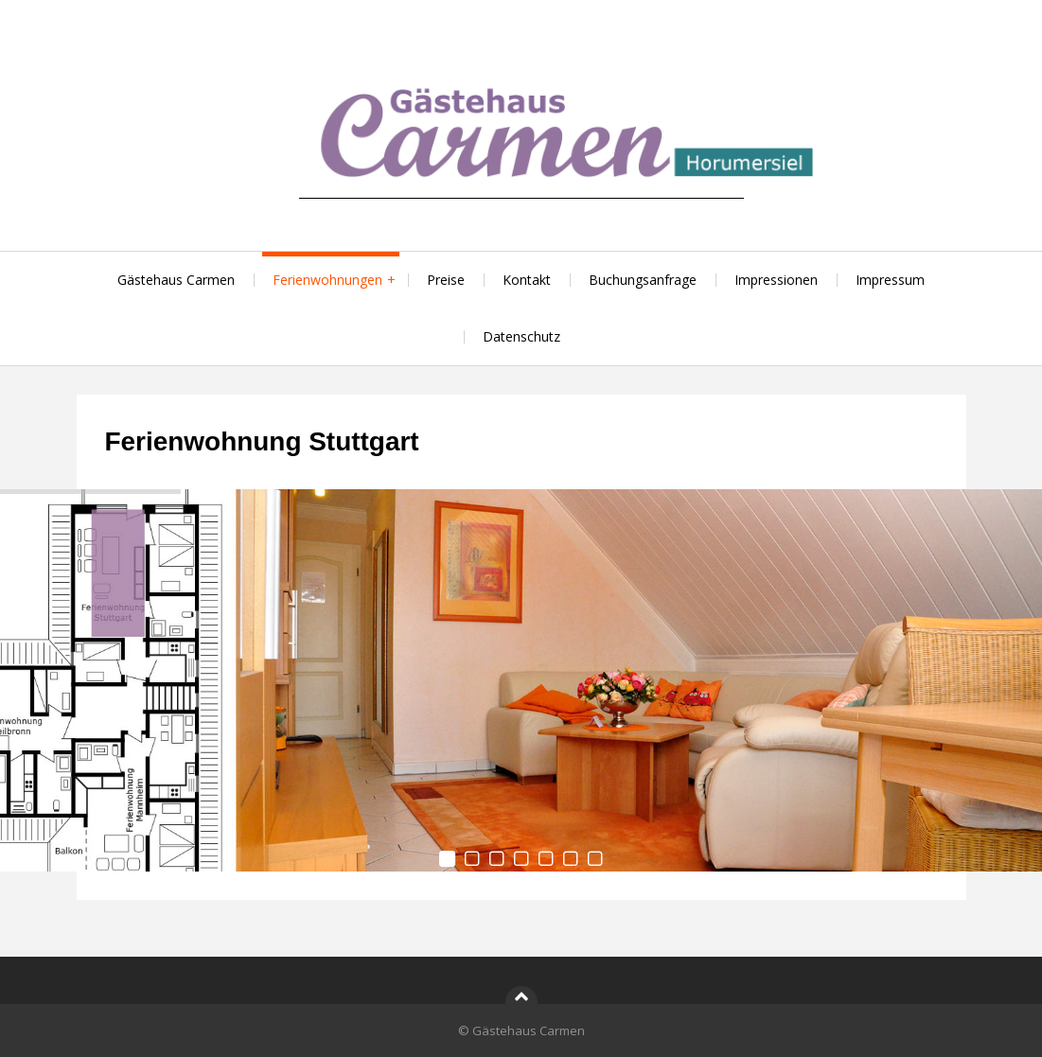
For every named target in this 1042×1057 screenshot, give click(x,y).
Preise (446, 280)
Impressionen (776, 280)
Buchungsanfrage (643, 280)
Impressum (890, 280)
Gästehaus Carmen (176, 280)
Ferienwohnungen (327, 280)
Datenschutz (521, 336)
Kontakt (527, 280)
